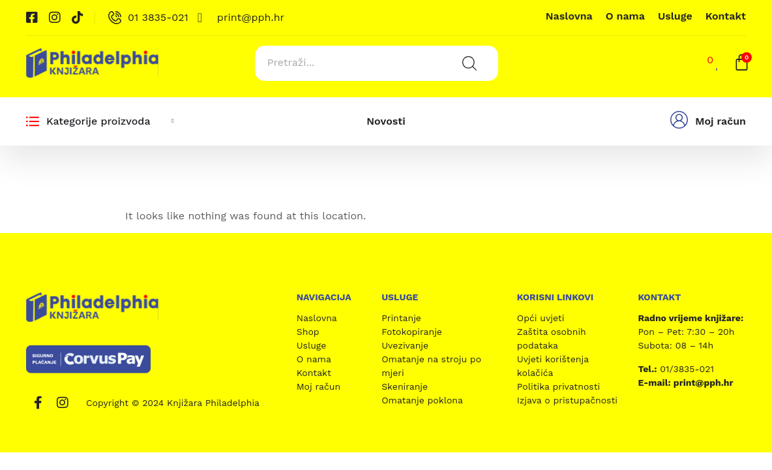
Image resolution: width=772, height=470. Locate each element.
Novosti (385, 118)
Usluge (675, 16)
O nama (625, 16)
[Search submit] (467, 62)
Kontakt (725, 16)
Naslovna (569, 16)
